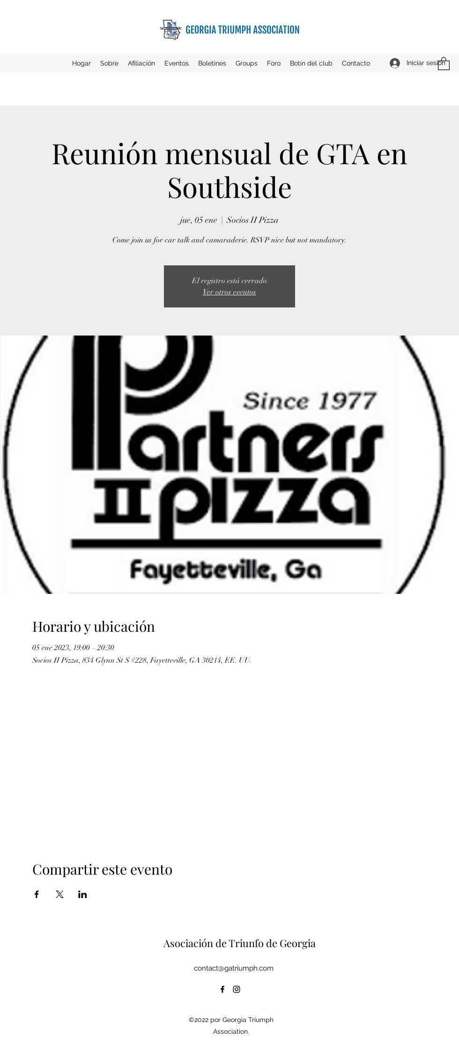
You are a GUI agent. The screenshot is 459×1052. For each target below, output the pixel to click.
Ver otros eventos (229, 292)
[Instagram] (236, 989)
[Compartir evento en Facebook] (36, 894)
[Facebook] (222, 989)
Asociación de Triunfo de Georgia (239, 943)
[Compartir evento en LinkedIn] (82, 894)
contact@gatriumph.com (234, 968)
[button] (176, 63)
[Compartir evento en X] (59, 894)
